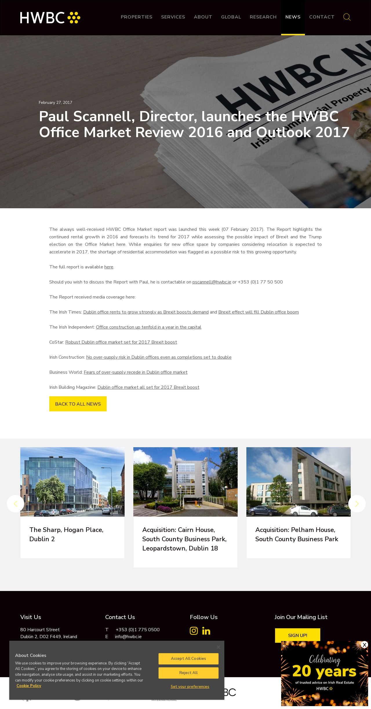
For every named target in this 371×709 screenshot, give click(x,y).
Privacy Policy (306, 688)
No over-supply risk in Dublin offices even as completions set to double (159, 357)
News (293, 17)
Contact (322, 17)
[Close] (218, 647)
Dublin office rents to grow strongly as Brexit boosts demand (146, 312)
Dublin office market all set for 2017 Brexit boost (148, 387)
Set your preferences (190, 686)
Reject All (188, 672)
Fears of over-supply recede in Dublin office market (136, 372)
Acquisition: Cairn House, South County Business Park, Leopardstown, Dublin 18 (184, 539)
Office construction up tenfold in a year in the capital (148, 327)
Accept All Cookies (188, 658)
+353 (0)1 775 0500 (138, 630)
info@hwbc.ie (128, 637)
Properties (136, 17)
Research (263, 17)
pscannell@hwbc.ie (211, 282)
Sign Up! (297, 635)
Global (231, 17)
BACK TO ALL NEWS (78, 404)
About (203, 17)
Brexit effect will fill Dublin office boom (258, 312)
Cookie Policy (338, 688)
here (108, 267)
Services (173, 17)
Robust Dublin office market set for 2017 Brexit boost (121, 342)
